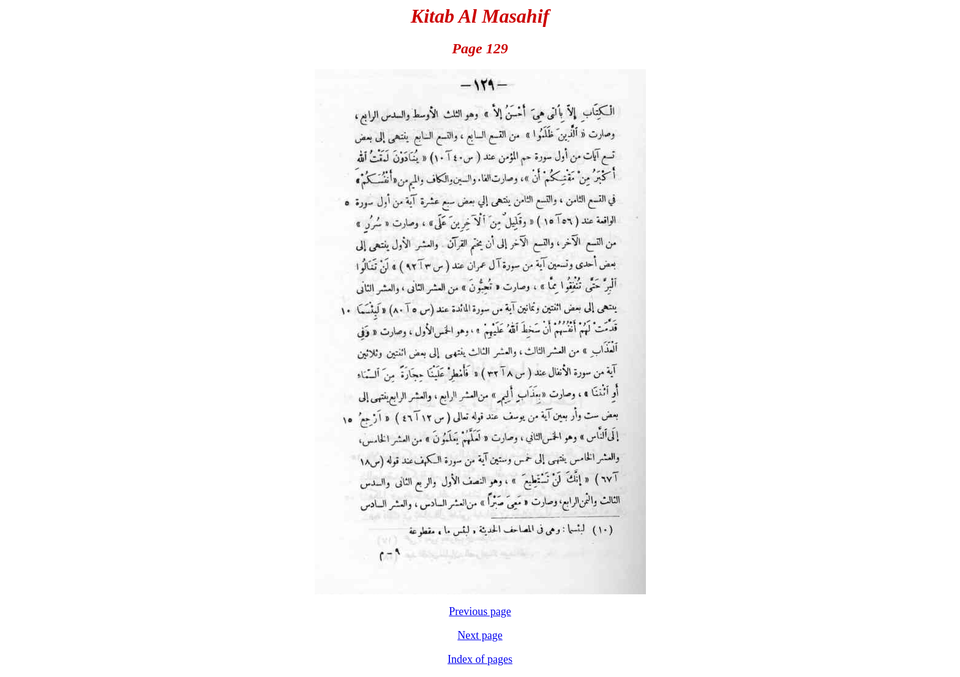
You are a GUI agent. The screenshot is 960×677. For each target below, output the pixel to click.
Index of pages (480, 659)
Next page (479, 635)
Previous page (480, 611)
